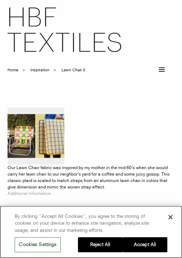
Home (13, 69)
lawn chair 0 (73, 69)
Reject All (100, 244)
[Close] (170, 217)
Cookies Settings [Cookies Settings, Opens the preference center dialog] (37, 244)
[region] (91, 232)
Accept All (145, 244)
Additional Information (29, 193)
